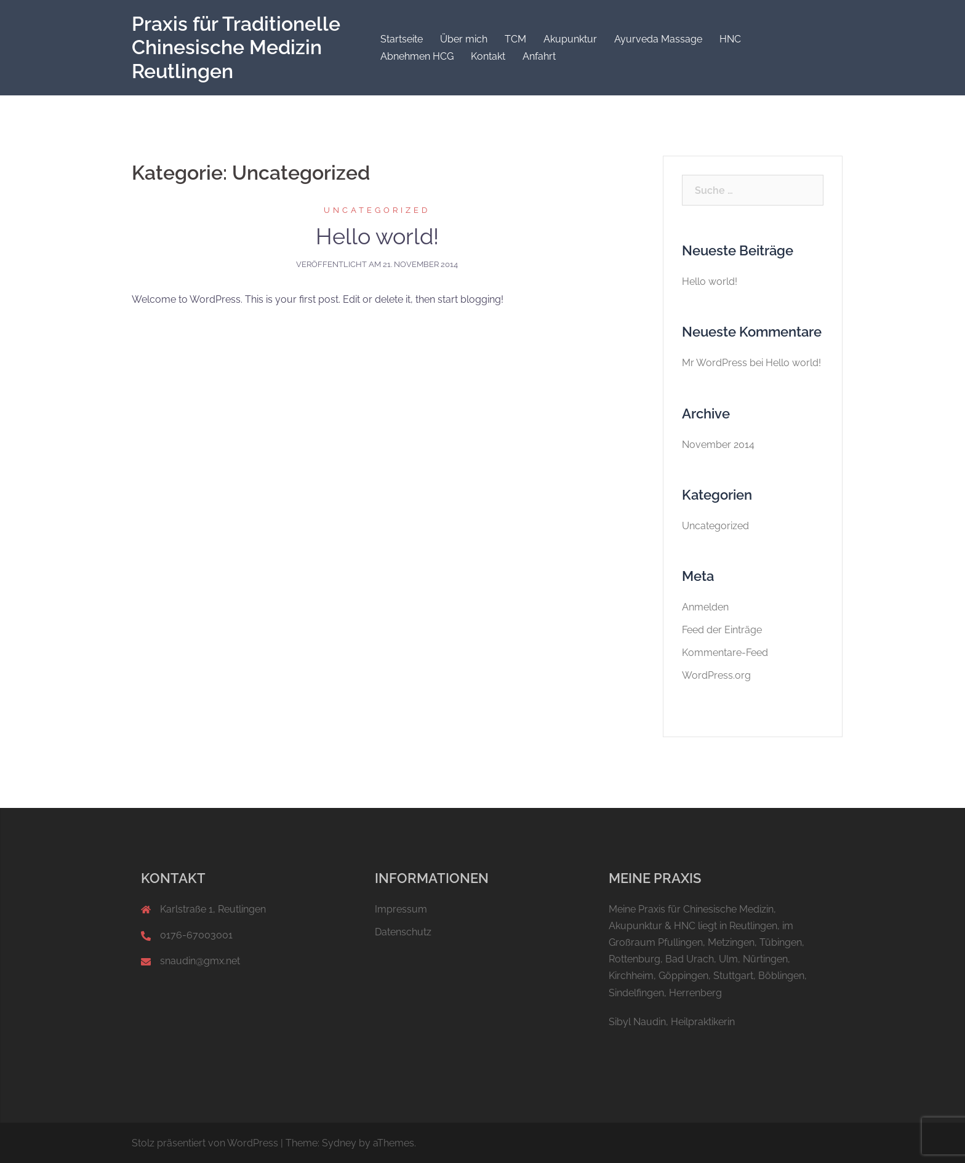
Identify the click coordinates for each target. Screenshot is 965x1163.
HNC (730, 39)
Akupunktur (570, 39)
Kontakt (488, 56)
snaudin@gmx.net (200, 961)
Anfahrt (539, 56)
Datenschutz (403, 932)
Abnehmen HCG (417, 56)
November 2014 (718, 444)
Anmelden (705, 607)
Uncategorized (377, 210)
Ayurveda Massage (658, 39)
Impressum (401, 909)
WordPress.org (716, 675)
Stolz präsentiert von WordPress (205, 1143)
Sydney (339, 1143)
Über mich (463, 39)
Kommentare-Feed (725, 652)
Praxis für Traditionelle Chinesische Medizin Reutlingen (236, 47)
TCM (515, 39)
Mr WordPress (714, 363)
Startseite (401, 39)
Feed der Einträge (722, 630)
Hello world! (377, 236)
